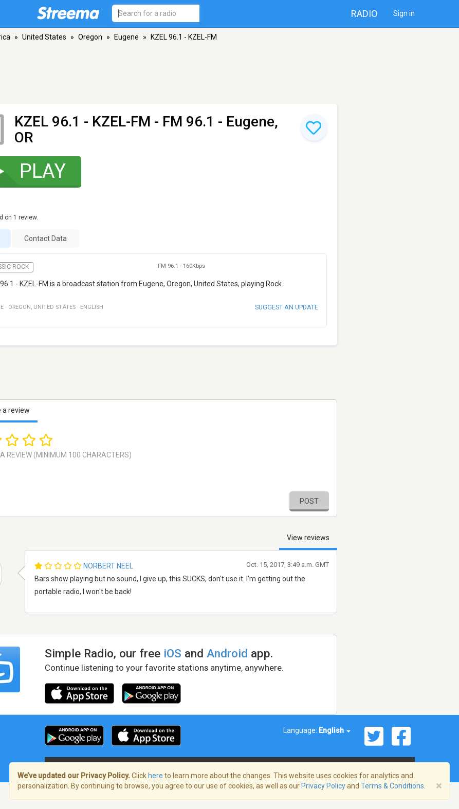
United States (44, 37)
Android (227, 653)
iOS (172, 653)
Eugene (126, 37)
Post (309, 501)
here (155, 775)
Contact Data (45, 238)
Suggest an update (286, 307)
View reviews (308, 538)
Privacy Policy (323, 786)
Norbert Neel (108, 566)
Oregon (90, 37)
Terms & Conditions (392, 786)
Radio (364, 13)
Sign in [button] (404, 13)
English (335, 730)
